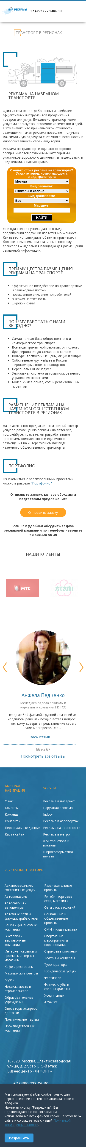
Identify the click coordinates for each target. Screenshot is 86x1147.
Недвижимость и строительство (18, 988)
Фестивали (52, 978)
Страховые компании (61, 951)
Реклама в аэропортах (60, 821)
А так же (51, 1002)
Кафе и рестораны (19, 966)
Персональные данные (22, 827)
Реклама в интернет (59, 801)
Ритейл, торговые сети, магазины (58, 898)
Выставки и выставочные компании (15, 940)
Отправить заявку (43, 512)
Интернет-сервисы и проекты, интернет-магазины (21, 955)
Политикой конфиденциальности (38, 1122)
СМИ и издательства (60, 929)
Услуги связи (54, 995)
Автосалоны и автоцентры (16, 905)
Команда (12, 814)
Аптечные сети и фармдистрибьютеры (21, 916)
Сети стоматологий (59, 907)
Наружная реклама (58, 808)
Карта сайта (14, 834)
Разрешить (19, 1138)
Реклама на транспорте (7, 32)
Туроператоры (55, 964)
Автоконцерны (16, 896)
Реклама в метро (56, 834)
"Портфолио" (41, 483)
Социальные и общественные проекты (56, 918)
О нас (9, 801)
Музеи (9, 980)
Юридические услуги (60, 971)
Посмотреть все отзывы (43, 756)
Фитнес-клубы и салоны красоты (57, 986)
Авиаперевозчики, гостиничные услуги (20, 887)
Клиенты (11, 808)
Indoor (48, 814)
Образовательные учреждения (19, 999)
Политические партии (22, 1019)
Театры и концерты (59, 958)
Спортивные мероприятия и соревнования (56, 940)
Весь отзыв (43, 737)
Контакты (12, 821)
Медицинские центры (21, 973)
